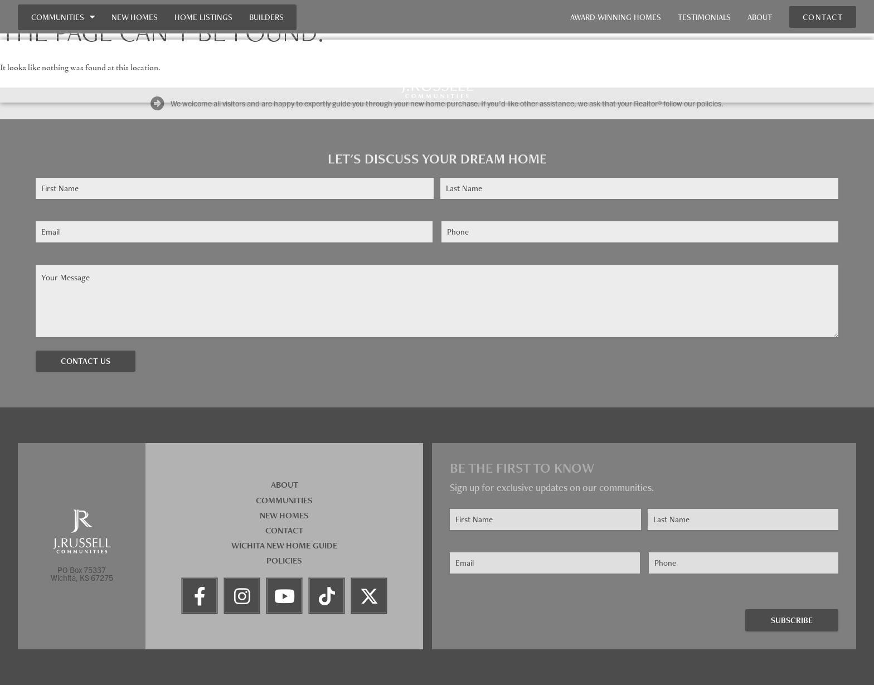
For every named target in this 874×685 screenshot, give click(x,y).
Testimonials (704, 17)
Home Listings (203, 17)
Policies (284, 560)
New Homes (134, 17)
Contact (284, 530)
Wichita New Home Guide (284, 545)
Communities (63, 17)
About (759, 17)
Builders (266, 17)
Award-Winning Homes (615, 17)
